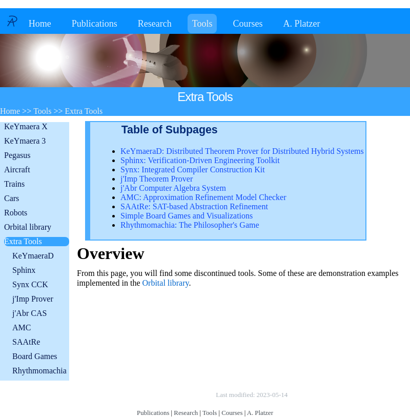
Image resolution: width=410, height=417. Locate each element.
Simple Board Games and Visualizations (186, 215)
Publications (94, 23)
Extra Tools (23, 241)
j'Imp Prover (32, 298)
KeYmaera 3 (25, 140)
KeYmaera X (26, 126)
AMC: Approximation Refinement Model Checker (203, 197)
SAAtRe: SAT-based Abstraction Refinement (194, 206)
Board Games (34, 356)
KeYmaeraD (33, 255)
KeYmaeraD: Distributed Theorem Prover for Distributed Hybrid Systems (242, 151)
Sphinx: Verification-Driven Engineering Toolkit (200, 160)
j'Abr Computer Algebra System (173, 188)
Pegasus (17, 155)
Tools (202, 23)
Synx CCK (30, 284)
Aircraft (17, 169)
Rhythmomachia (39, 370)
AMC (21, 327)
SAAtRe (26, 341)
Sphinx (23, 270)
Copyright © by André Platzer (163, 395)
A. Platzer (301, 23)
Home (40, 23)
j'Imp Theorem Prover (156, 178)
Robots (15, 212)
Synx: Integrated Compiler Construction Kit (192, 169)
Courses (247, 23)
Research (155, 23)
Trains (14, 184)
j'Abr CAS (29, 313)
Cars (11, 198)
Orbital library (27, 227)
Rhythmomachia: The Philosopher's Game (189, 225)
